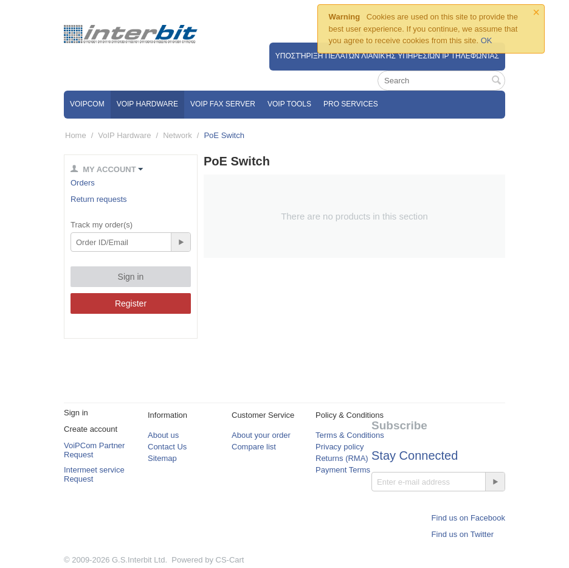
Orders (83, 182)
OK (486, 40)
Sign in (131, 277)
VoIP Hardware (147, 104)
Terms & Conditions (350, 435)
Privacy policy (340, 446)
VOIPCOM (87, 104)
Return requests (99, 199)
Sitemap (162, 458)
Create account (90, 429)
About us (163, 435)
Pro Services (350, 104)
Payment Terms (343, 469)
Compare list (254, 446)
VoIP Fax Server (222, 104)
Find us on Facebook (468, 517)
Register (131, 303)
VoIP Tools (289, 104)
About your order (261, 435)
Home (75, 135)
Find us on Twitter (463, 534)
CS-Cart (230, 559)
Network (177, 135)
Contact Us (167, 446)
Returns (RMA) (342, 458)
